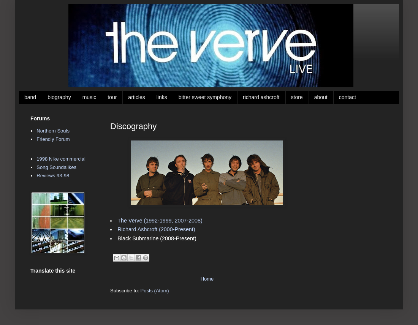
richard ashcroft (261, 97)
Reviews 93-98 (52, 175)
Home (207, 279)
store (297, 97)
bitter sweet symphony (205, 97)
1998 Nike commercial (61, 159)
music (89, 97)
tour (112, 97)
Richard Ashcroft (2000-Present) (156, 229)
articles (136, 97)
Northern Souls (53, 131)
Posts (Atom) (155, 290)
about (321, 97)
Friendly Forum (53, 139)
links (162, 97)
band (30, 97)
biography (59, 97)
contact (347, 97)
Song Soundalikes (56, 167)
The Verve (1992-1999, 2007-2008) (159, 221)
